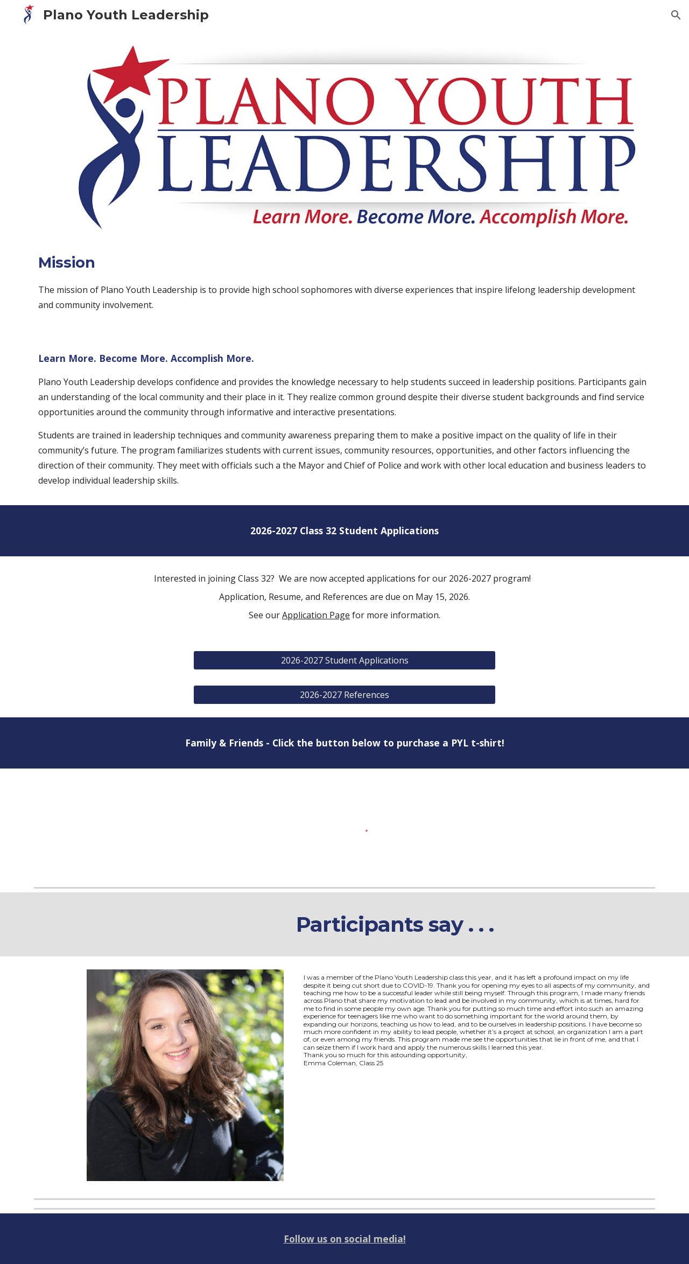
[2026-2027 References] (344, 694)
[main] (344, 282)
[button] (676, 15)
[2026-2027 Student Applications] (344, 660)
